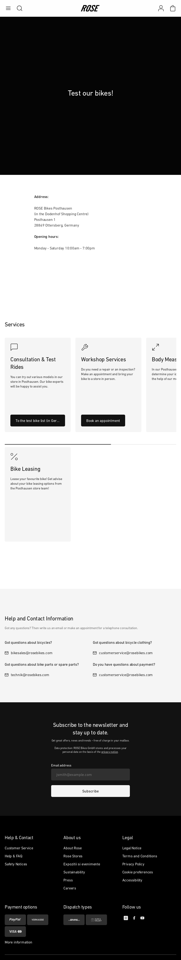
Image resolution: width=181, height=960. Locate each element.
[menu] (8, 8)
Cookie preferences (137, 872)
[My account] (161, 8)
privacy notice (109, 752)
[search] (17, 8)
